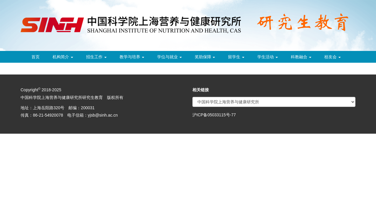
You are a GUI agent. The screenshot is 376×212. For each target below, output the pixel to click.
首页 (35, 56)
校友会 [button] (332, 56)
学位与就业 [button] (169, 56)
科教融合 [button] (301, 56)
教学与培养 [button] (132, 56)
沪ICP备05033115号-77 (214, 114)
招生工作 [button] (96, 56)
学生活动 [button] (267, 56)
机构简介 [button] (63, 56)
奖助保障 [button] (205, 56)
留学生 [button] (236, 56)
